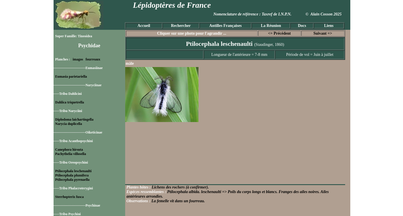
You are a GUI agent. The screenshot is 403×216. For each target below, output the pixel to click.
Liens (328, 25)
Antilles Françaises (225, 25)
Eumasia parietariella (71, 76)
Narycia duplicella (68, 124)
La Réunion (271, 25)
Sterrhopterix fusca (69, 197)
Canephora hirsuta (69, 150)
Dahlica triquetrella (69, 102)
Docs (302, 25)
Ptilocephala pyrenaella (72, 180)
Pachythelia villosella (70, 154)
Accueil (143, 25)
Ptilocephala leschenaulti (73, 171)
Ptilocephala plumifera (72, 175)
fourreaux (93, 59)
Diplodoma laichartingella (74, 119)
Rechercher (181, 25)
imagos (78, 59)
